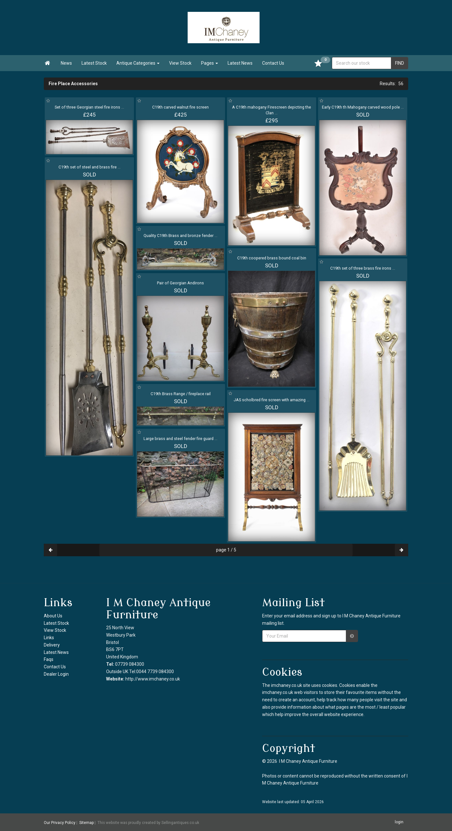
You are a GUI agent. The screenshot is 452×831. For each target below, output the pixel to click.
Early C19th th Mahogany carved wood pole (363, 107)
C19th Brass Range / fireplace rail (181, 393)
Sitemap (86, 822)
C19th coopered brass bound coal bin (271, 258)
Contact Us (273, 63)
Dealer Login (56, 674)
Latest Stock (94, 63)
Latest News (240, 63)
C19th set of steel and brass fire (89, 167)
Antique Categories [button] (138, 63)
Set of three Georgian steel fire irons (89, 107)
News (66, 63)
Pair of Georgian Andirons (180, 283)
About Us (53, 615)
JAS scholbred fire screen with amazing (271, 399)
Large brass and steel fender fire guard (180, 438)
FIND (399, 63)
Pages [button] (209, 63)
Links (49, 637)
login (399, 822)
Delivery (52, 645)
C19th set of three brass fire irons (362, 268)
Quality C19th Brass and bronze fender (180, 235)
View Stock (180, 63)
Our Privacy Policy (59, 822)
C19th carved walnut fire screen (180, 107)
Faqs (48, 659)
